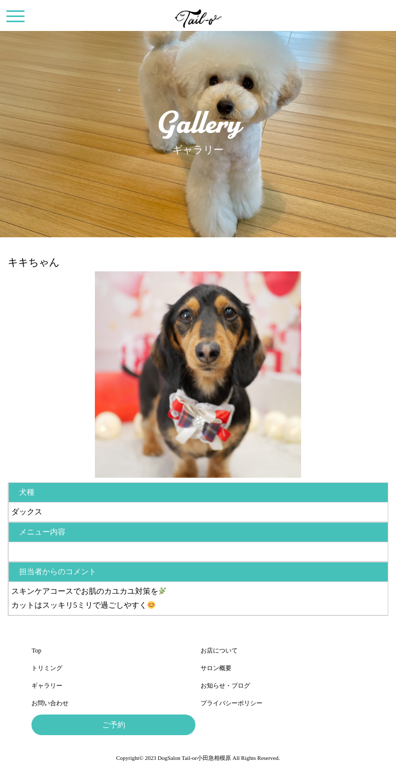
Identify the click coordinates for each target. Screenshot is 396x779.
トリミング (46, 668)
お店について (219, 650)
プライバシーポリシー (231, 703)
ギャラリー (46, 685)
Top (36, 650)
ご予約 (113, 725)
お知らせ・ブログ (225, 685)
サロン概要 (216, 668)
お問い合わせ (50, 703)
